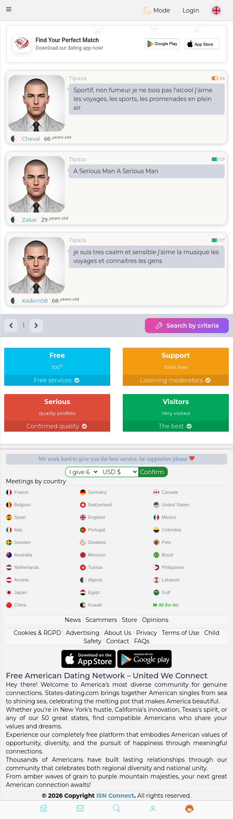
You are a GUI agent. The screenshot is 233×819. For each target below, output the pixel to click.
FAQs (141, 641)
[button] (9, 9)
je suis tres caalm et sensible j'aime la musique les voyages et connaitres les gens (146, 256)
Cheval (31, 138)
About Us (117, 633)
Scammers (101, 620)
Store (129, 620)
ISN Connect (115, 795)
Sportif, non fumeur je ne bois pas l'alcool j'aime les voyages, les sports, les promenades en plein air (143, 98)
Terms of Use (180, 633)
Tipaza (77, 78)
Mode (156, 10)
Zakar (29, 219)
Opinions (155, 620)
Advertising (82, 633)
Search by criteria (187, 325)
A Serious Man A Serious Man (115, 171)
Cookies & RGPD (37, 633)
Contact (117, 641)
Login (190, 10)
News (73, 620)
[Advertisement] (116, 44)
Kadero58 (35, 300)
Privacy (146, 633)
